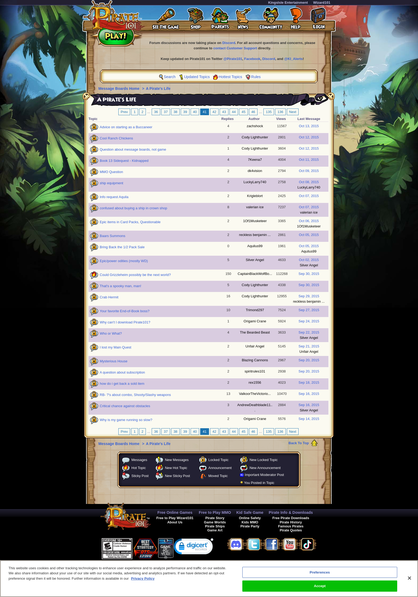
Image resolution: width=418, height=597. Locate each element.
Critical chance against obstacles (125, 406)
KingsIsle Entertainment (288, 3)
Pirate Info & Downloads (291, 512)
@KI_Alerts (293, 59)
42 (214, 112)
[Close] (409, 582)
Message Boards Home (119, 88)
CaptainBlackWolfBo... (255, 274)
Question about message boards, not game (133, 149)
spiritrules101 (254, 371)
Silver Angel (255, 260)
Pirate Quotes (291, 530)
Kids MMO (250, 522)
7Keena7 (255, 160)
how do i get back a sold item (122, 384)
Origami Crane (255, 321)
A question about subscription (122, 372)
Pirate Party (249, 526)
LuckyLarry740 (254, 182)
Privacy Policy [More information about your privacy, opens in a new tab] (143, 582)
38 (175, 112)
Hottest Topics (230, 77)
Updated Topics (197, 77)
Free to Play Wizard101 (174, 518)
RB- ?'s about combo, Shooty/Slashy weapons (135, 395)
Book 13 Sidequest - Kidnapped (124, 161)
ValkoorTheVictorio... (255, 394)
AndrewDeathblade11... (254, 407)
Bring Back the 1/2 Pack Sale (122, 247)
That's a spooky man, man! (120, 286)
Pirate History (291, 522)
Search (169, 77)
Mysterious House (113, 361)
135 (269, 112)
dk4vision (255, 171)
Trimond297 (255, 310)
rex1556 (255, 382)
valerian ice (255, 207)
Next (292, 112)
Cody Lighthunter (255, 137)
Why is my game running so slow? (126, 420)
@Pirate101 (232, 59)
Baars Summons (112, 236)
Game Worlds (215, 522)
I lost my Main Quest (115, 347)
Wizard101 (321, 3)
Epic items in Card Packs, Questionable (130, 222)
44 (234, 112)
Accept (319, 590)
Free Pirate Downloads (290, 518)
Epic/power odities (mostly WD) (124, 261)
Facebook (252, 59)
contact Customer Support (235, 48)
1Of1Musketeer (255, 221)
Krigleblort (255, 196)
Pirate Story (214, 518)
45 (243, 112)
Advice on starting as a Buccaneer (126, 127)
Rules (256, 77)
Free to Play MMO (215, 512)
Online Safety (250, 518)
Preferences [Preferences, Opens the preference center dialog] (320, 576)
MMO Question (111, 172)
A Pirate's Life (158, 88)
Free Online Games (174, 512)
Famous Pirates (290, 526)
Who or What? (111, 333)
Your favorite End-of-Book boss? (125, 311)
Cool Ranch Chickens (116, 138)
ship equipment (111, 183)
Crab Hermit (109, 297)
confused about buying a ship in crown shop (133, 208)
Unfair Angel (255, 346)
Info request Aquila (114, 197)
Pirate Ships (215, 526)
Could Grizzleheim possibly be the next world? (135, 275)
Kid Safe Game (249, 512)
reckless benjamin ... (255, 235)
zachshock (255, 126)
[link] (194, 547)
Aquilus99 (255, 246)
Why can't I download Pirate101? (125, 322)
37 (165, 112)
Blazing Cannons (255, 360)
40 (195, 112)
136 (280, 112)
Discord (228, 43)
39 (185, 112)
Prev (124, 112)
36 (156, 112)
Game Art (215, 530)
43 (224, 112)
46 (253, 112)
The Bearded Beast (255, 332)
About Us (175, 522)
